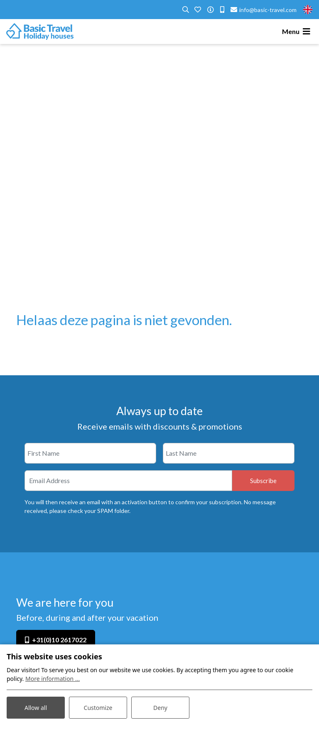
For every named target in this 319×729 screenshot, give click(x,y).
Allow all (36, 708)
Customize (98, 708)
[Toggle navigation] (297, 31)
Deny (160, 708)
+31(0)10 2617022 (59, 640)
